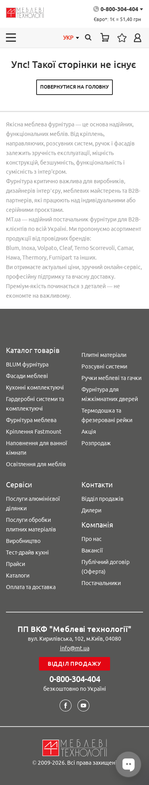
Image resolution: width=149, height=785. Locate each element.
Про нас (91, 539)
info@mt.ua (74, 648)
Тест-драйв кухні (27, 552)
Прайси (15, 564)
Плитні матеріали (103, 355)
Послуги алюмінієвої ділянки (33, 504)
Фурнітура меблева (31, 420)
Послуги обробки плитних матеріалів (31, 525)
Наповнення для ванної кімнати (36, 448)
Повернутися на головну (74, 86)
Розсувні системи (104, 366)
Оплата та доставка (31, 587)
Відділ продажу (74, 664)
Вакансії (92, 550)
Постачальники (101, 583)
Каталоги (17, 575)
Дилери (91, 510)
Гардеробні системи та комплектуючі (35, 404)
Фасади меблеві (27, 376)
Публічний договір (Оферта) (105, 567)
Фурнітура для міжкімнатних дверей (109, 394)
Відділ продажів (102, 499)
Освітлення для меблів (36, 464)
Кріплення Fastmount (34, 431)
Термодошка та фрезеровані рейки (106, 415)
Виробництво (23, 541)
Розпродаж (96, 443)
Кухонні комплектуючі (35, 387)
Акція (88, 431)
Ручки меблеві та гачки (111, 378)
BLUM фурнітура (27, 364)
